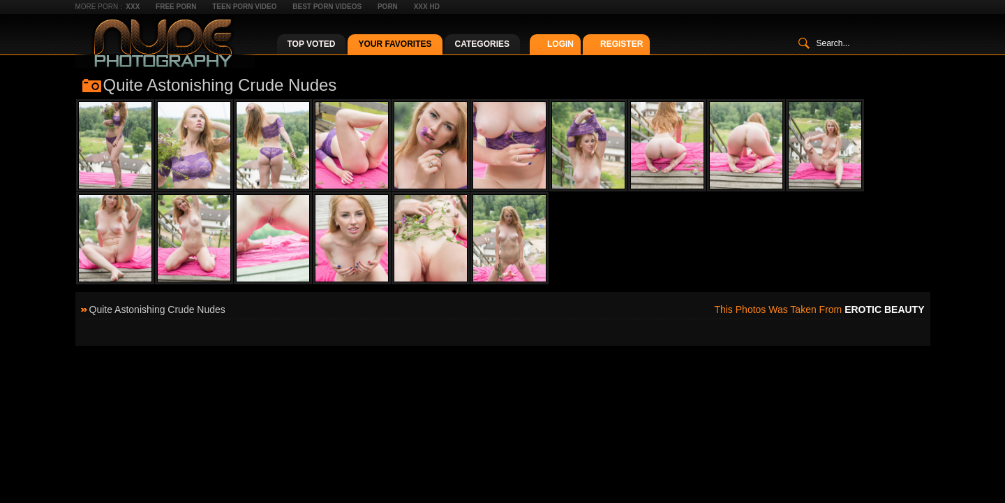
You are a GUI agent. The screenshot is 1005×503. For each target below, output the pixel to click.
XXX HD (427, 6)
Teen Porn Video (244, 6)
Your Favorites (394, 44)
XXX (133, 6)
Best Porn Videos (327, 6)
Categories (482, 44)
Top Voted (312, 44)
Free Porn (176, 6)
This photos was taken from (819, 309)
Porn (388, 6)
